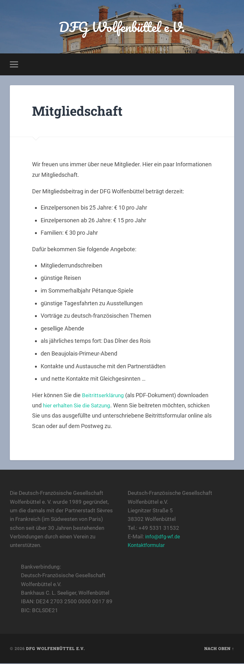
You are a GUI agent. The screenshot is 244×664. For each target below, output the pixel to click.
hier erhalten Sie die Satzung (79, 406)
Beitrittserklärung (103, 395)
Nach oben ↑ (219, 649)
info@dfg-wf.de (163, 537)
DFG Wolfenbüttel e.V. (122, 27)
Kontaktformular (147, 546)
